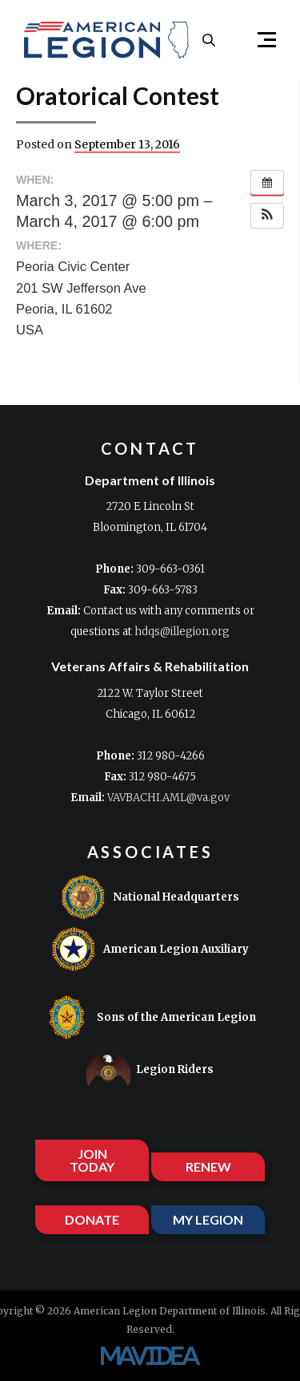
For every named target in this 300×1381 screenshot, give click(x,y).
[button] (260, 40)
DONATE (92, 1219)
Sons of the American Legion (150, 1017)
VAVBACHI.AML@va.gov (168, 797)
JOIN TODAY (92, 1160)
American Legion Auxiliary (150, 949)
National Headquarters (150, 897)
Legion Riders (150, 1069)
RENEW (208, 1166)
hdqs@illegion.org (182, 631)
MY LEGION (208, 1219)
